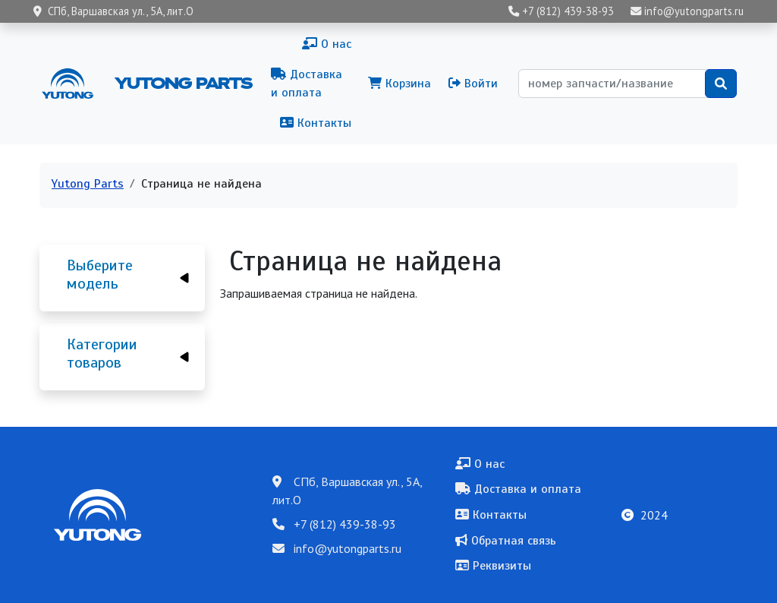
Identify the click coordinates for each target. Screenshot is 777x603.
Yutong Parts (182, 82)
